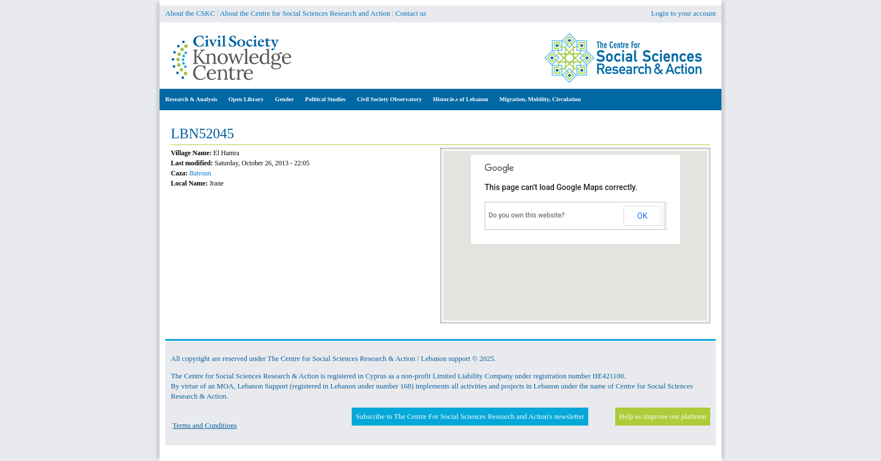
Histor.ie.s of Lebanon (460, 99)
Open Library (246, 99)
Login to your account (683, 13)
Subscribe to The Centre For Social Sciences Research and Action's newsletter (470, 416)
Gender (284, 99)
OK (642, 215)
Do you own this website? (527, 215)
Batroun (200, 173)
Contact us (411, 13)
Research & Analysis (191, 99)
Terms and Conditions (204, 425)
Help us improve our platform (662, 416)
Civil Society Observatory (389, 99)
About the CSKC (190, 13)
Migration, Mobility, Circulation (540, 99)
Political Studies (325, 99)
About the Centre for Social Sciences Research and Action (305, 13)
